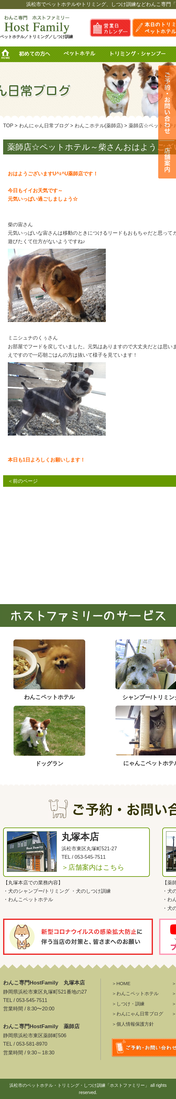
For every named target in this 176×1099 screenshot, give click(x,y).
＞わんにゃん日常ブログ (137, 1013)
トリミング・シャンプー (140, 54)
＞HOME (121, 983)
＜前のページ (23, 481)
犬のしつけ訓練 (93, 891)
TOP (8, 125)
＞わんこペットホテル (135, 993)
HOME (8, 54)
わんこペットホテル (30, 899)
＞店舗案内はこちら (93, 867)
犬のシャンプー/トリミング (38, 891)
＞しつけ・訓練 (128, 1003)
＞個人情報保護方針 (133, 1024)
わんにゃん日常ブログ (44, 125)
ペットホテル (81, 54)
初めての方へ (34, 54)
